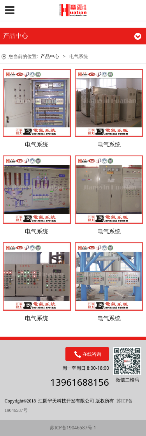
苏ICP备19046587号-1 (73, 427)
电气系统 (36, 144)
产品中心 (49, 56)
